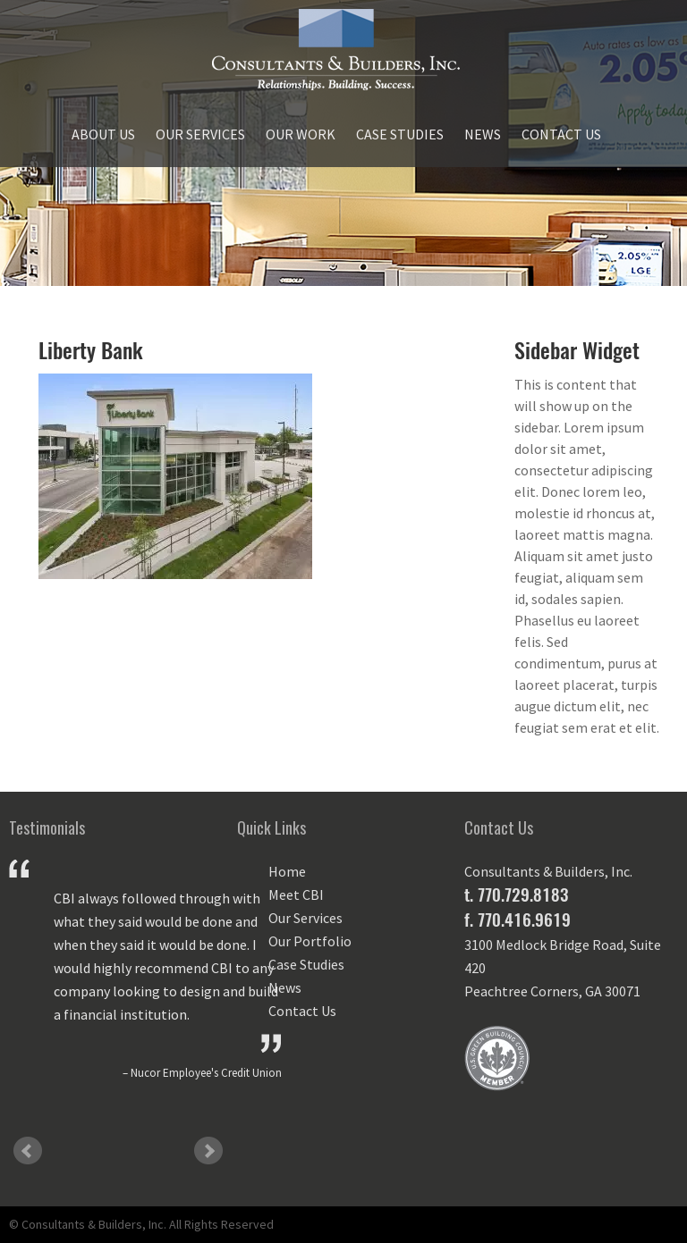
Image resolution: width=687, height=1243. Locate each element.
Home (287, 871)
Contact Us (561, 134)
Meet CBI (296, 894)
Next (208, 1151)
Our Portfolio (310, 941)
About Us (103, 134)
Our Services (200, 134)
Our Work (300, 134)
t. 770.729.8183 (516, 894)
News (482, 134)
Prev (27, 1151)
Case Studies (400, 134)
